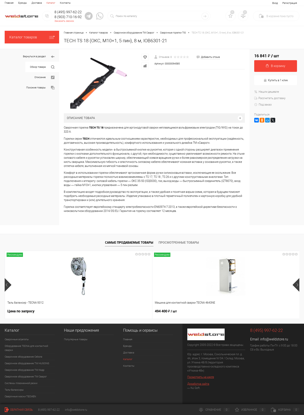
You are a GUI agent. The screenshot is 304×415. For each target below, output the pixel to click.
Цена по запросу (20, 311)
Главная (9, 3)
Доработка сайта (198, 383)
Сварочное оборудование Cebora (23, 356)
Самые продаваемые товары (129, 242)
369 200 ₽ (136, 311)
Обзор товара (42, 67)
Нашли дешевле (266, 91)
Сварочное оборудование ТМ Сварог (26, 376)
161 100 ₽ (195, 311)
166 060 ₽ (254, 311)
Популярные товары (76, 339)
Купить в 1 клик (276, 80)
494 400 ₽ (77, 311)
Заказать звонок (64, 20)
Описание (44, 77)
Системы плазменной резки (21, 383)
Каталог (50, 3)
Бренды (22, 3)
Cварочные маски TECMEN (20, 396)
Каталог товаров (31, 37)
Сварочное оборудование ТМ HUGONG (27, 363)
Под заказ (263, 104)
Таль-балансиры (14, 389)
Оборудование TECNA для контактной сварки (26, 348)
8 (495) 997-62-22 (49, 409)
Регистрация (289, 3)
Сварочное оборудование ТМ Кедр (24, 369)
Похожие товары (40, 88)
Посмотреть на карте (200, 377)
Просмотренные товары (179, 242)
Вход (275, 3)
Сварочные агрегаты (17, 339)
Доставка (37, 3)
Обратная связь (19, 409)
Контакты (65, 3)
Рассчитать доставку (270, 98)
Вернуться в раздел (38, 57)
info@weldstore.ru (274, 339)
